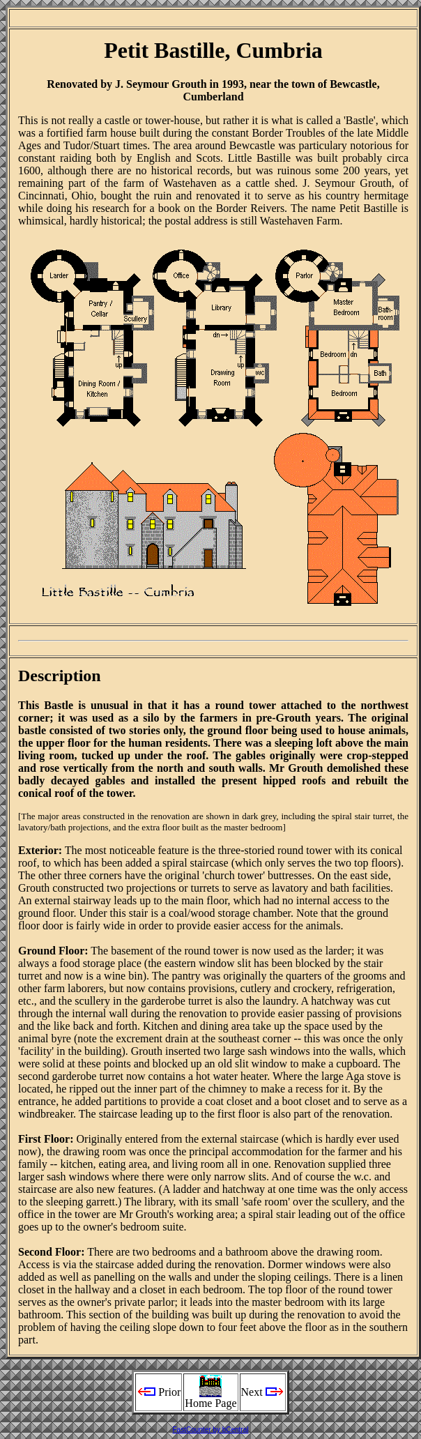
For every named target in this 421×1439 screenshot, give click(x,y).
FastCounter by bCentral (211, 1429)
